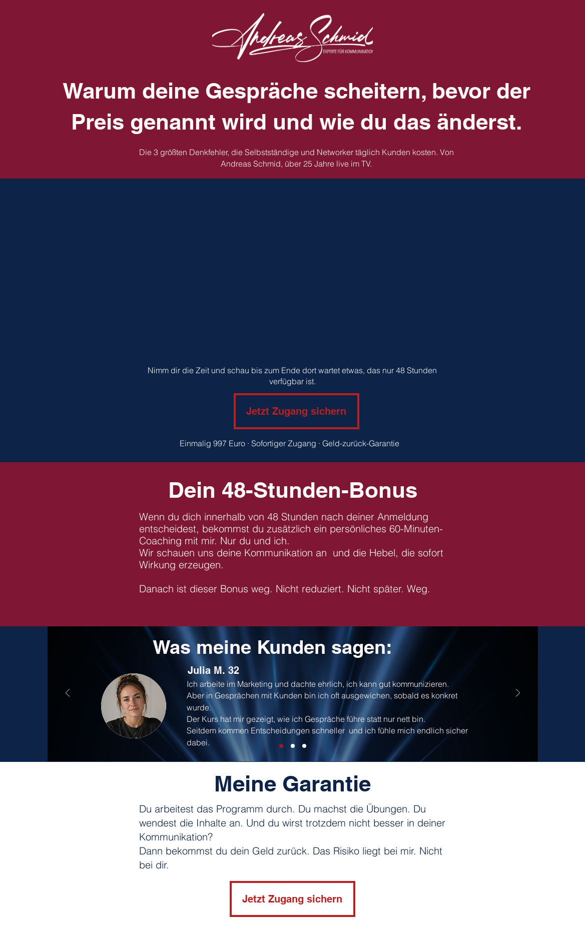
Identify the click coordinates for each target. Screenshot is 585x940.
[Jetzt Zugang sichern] (296, 411)
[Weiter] (518, 693)
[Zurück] (68, 693)
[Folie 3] (293, 746)
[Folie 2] (304, 746)
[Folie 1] (281, 746)
